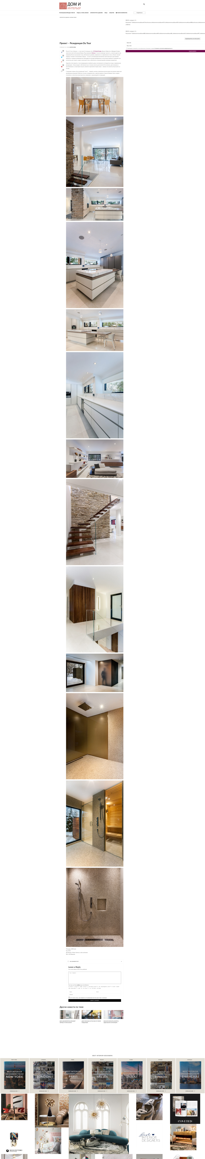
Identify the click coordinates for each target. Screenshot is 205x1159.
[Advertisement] (91, 31)
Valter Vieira (73, 47)
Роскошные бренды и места (67, 12)
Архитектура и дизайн (96, 12)
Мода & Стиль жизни (82, 12)
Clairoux (93, 53)
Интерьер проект (73, 17)
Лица (105, 12)
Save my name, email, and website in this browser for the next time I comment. (87, 1000)
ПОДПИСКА (139, 12)
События (111, 12)
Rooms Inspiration (121, 12)
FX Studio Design (97, 51)
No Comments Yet (74, 961)
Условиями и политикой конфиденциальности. (164, 48)
